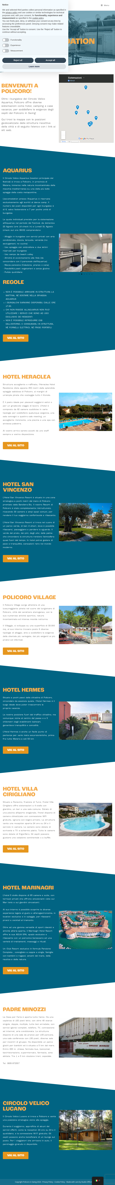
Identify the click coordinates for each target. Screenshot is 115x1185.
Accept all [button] (50, 1173)
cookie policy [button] (38, 1131)
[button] (62, 253)
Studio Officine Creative (90, 1182)
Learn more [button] (34, 1179)
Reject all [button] (18, 1173)
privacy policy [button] (12, 1125)
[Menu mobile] (105, 5)
